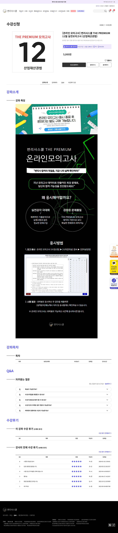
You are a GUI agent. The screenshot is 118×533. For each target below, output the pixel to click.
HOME (102, 25)
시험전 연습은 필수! (29, 461)
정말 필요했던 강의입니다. (31, 481)
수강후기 (72, 82)
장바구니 (92, 65)
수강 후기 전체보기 (105, 433)
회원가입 (97, 5)
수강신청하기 (74, 65)
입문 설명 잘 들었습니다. (30, 466)
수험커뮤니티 (111, 5)
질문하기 (108, 383)
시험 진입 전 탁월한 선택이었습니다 (33, 471)
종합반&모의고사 (38, 11)
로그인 (102, 5)
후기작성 (26, 486)
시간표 (25, 11)
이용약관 (32, 515)
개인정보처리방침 (23, 515)
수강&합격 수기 (53, 11)
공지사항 (5, 515)
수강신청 (31, 11)
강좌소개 (45, 82)
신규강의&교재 (61, 11)
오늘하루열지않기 (113, 256)
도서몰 (73, 11)
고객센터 (106, 5)
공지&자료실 (46, 11)
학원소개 (21, 11)
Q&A (62, 82)
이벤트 (67, 11)
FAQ (11, 515)
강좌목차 (54, 82)
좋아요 (25, 476)
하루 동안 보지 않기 (108, 1)
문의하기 (105, 65)
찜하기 (108, 60)
